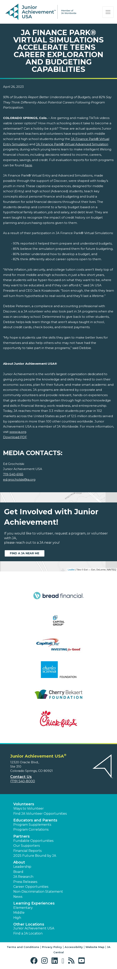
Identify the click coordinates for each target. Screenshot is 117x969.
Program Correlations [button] (30, 829)
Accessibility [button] (74, 947)
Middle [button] (19, 913)
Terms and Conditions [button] (23, 947)
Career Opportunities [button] (30, 887)
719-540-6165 (13, 474)
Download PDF (15, 437)
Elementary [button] (23, 908)
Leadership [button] (22, 867)
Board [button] (18, 872)
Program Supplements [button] (32, 825)
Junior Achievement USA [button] (33, 928)
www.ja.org (17, 432)
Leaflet (71, 569)
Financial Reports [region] (27, 851)
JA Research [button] (23, 877)
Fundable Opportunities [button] (33, 841)
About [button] (19, 862)
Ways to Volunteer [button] (28, 808)
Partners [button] (21, 836)
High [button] (17, 918)
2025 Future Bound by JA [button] (34, 856)
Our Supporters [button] (26, 846)
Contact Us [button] (21, 777)
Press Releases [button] (25, 882)
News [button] (17, 897)
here (28, 165)
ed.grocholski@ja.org (19, 479)
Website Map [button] (95, 947)
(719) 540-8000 (22, 781)
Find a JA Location (28, 933)
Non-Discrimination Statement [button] (38, 891)
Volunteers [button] (23, 804)
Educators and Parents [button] (35, 820)
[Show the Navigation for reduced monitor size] (108, 12)
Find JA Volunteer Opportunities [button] (40, 814)
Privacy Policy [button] (52, 947)
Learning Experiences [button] (34, 903)
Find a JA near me (24, 553)
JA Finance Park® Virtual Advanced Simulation (72, 144)
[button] (34, 960)
